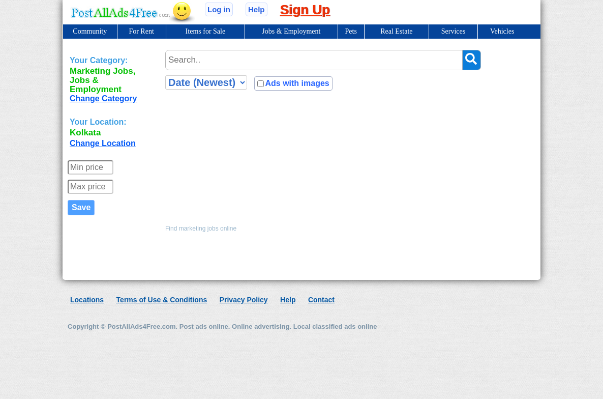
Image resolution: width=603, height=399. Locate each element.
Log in (218, 9)
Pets (351, 31)
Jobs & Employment (291, 31)
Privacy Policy (244, 300)
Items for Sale (206, 31)
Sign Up (305, 9)
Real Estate (396, 31)
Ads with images (297, 83)
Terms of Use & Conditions (161, 300)
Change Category (103, 98)
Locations (87, 300)
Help (256, 9)
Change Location (103, 143)
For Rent (141, 31)
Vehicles (502, 31)
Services (453, 31)
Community (90, 31)
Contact (321, 300)
